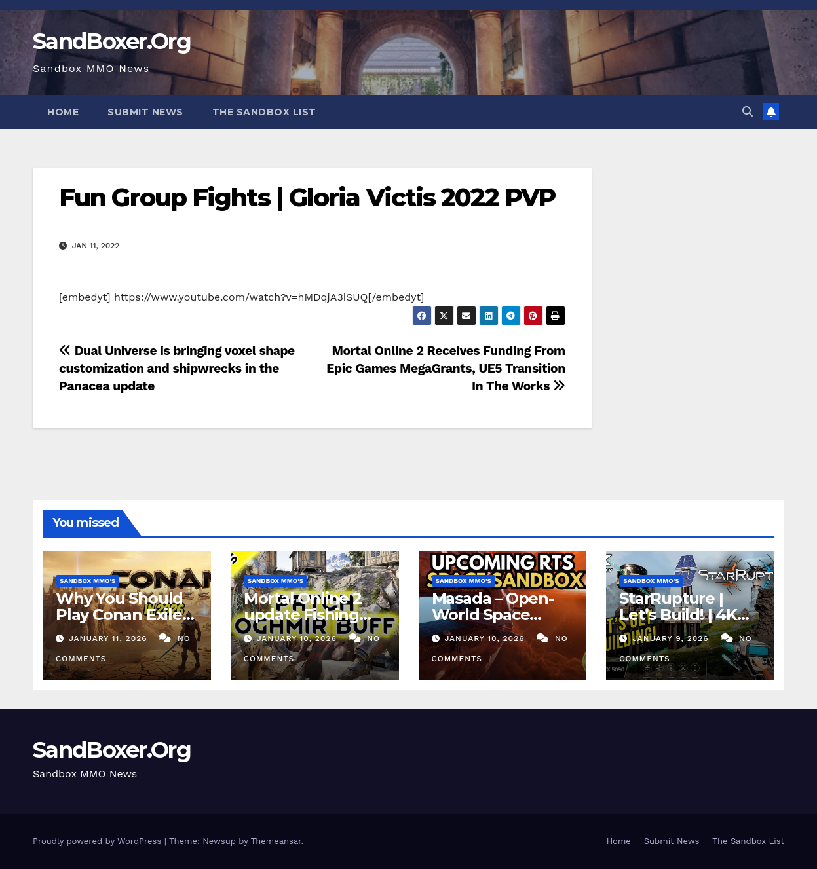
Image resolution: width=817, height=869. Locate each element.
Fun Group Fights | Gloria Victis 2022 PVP (307, 197)
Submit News (145, 112)
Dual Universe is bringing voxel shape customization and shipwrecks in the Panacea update (177, 368)
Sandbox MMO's (87, 580)
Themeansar (276, 841)
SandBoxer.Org (112, 41)
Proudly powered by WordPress (98, 841)
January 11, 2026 (110, 638)
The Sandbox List (264, 112)
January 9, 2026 (672, 638)
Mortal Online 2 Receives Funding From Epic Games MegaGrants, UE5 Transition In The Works (445, 368)
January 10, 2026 (298, 638)
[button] (747, 111)
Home (63, 112)
